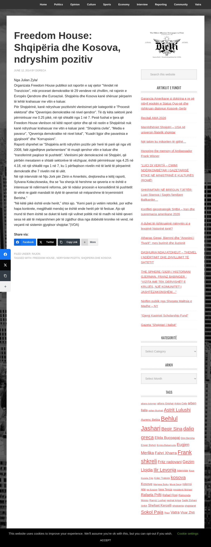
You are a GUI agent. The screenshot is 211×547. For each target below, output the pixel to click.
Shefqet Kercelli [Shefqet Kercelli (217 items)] (160, 505)
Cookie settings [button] (187, 533)
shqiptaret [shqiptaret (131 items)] (190, 505)
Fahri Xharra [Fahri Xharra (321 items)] (166, 453)
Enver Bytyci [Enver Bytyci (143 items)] (148, 445)
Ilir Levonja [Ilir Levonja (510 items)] (165, 469)
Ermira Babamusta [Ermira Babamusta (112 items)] (166, 445)
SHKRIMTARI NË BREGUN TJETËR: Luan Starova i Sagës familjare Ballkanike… (166, 195)
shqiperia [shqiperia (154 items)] (178, 505)
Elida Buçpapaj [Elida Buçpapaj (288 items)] (167, 437)
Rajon (36, 253)
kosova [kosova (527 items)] (178, 477)
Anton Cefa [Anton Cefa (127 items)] (180, 403)
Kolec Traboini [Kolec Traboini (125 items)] (162, 478)
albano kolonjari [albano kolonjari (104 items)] (148, 403)
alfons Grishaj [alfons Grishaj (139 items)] (165, 403)
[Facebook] (25, 242)
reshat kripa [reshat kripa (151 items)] (174, 500)
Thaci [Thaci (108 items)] (167, 513)
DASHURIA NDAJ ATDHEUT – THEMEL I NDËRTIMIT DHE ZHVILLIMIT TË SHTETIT (169, 257)
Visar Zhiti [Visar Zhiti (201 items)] (188, 512)
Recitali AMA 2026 (153, 118)
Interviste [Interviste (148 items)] (182, 470)
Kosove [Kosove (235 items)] (146, 484)
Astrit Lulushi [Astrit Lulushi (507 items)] (177, 409)
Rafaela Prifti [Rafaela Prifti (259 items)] (151, 495)
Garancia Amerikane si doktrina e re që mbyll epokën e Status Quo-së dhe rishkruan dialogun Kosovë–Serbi (167, 103)
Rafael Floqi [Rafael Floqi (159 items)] (170, 495)
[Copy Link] (69, 242)
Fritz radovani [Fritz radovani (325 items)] (170, 462)
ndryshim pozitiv (68, 258)
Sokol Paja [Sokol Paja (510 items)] (152, 512)
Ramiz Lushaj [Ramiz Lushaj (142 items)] (157, 500)
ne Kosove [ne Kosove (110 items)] (152, 489)
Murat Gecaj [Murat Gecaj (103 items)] (176, 484)
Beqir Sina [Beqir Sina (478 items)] (171, 428)
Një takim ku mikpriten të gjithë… (163, 141)
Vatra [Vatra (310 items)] (175, 512)
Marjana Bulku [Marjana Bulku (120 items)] (161, 484)
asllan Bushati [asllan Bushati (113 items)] (155, 410)
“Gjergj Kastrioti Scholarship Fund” (164, 315)
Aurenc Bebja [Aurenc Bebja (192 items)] (150, 419)
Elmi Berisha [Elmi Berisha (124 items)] (188, 438)
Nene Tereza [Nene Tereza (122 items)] (165, 489)
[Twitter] (46, 242)
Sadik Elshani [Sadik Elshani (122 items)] (189, 500)
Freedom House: (44, 258)
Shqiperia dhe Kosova (96, 258)
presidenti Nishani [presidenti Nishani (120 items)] (182, 489)
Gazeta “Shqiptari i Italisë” (159, 324)
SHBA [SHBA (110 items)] (144, 506)
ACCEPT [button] (105, 540)
